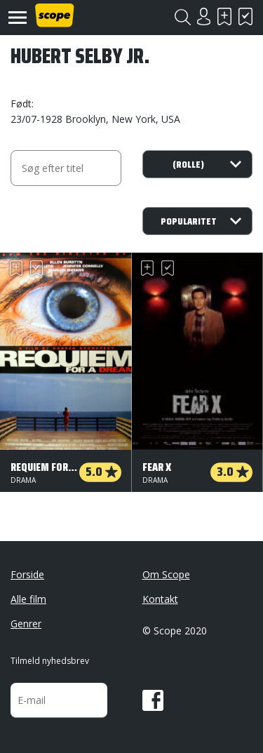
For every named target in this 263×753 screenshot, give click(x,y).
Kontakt (160, 599)
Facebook (152, 700)
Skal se (224, 16)
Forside (27, 574)
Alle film (28, 599)
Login (203, 16)
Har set (245, 16)
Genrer (26, 623)
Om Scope (166, 574)
